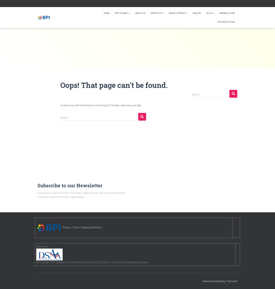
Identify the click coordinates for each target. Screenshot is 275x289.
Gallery (197, 13)
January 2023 (201, 125)
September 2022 (202, 139)
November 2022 (202, 132)
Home (107, 13)
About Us (140, 13)
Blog (210, 13)
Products (157, 13)
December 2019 (202, 146)
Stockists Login (226, 22)
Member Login (227, 13)
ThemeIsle (231, 281)
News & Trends (178, 13)
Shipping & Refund (91, 227)
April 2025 (199, 118)
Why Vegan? (122, 13)
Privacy (67, 227)
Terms (76, 227)
